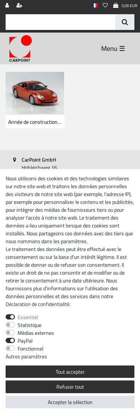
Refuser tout (70, 387)
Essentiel (28, 317)
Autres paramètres (26, 356)
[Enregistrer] (20, 6)
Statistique (29, 325)
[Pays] (94, 6)
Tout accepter (70, 372)
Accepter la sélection (70, 402)
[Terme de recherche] (60, 22)
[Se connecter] (8, 6)
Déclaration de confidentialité (37, 304)
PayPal (25, 341)
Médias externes (36, 333)
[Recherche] (124, 22)
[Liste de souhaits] (105, 6)
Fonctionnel (30, 348)
